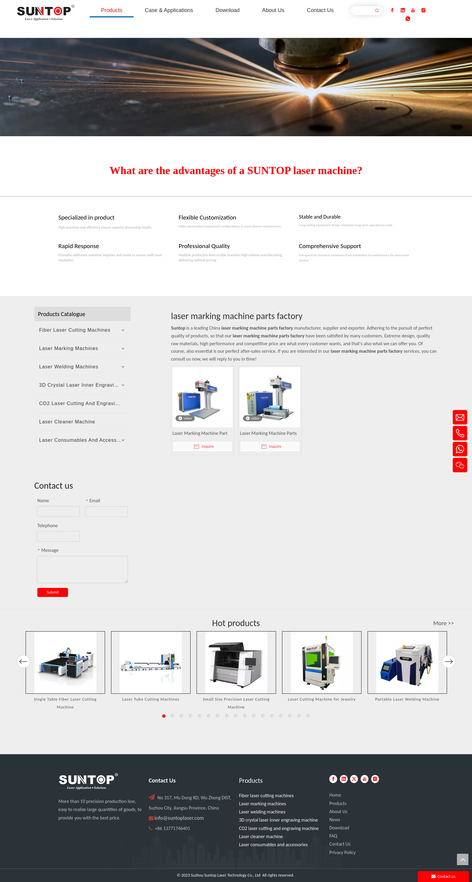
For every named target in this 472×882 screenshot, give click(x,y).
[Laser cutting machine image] (236, 87)
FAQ (333, 836)
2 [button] (173, 716)
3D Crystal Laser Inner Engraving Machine (85, 385)
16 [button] (299, 716)
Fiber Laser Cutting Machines (74, 330)
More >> (443, 623)
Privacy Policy (342, 852)
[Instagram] (423, 10)
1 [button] (164, 716)
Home (335, 795)
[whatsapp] (408, 19)
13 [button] (272, 716)
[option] (65, 671)
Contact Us (339, 844)
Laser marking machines (262, 804)
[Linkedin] (403, 10)
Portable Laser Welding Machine (407, 699)
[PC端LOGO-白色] (88, 781)
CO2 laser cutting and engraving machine (279, 828)
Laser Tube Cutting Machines (150, 699)
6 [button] (209, 716)
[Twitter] (354, 779)
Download (339, 828)
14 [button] (281, 716)
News (334, 819)
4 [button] (191, 716)
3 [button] (182, 716)
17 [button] (308, 716)
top (462, 859)
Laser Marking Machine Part (199, 433)
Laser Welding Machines (68, 366)
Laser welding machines (262, 812)
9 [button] (236, 716)
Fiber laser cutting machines (266, 795)
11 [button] (254, 716)
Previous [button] (23, 679)
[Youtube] (413, 10)
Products (337, 803)
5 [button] (200, 716)
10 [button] (245, 716)
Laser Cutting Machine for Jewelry (322, 699)
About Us (338, 811)
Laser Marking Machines (68, 348)
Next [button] (448, 679)
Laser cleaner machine (261, 836)
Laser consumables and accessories (273, 844)
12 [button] (263, 716)
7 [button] (218, 716)
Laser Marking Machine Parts (268, 433)
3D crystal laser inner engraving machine (278, 820)
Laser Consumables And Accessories (84, 440)
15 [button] (290, 716)
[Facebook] (392, 10)
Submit (53, 592)
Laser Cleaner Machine (67, 421)
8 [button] (227, 716)
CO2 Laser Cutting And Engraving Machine (85, 403)
